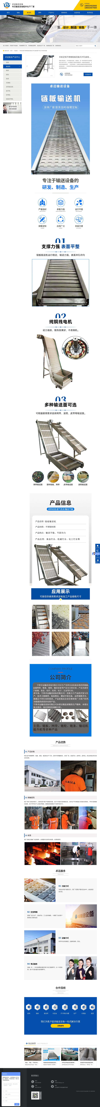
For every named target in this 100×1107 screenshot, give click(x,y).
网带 (39, 12)
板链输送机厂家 (50, 45)
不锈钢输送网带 (32, 45)
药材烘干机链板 (14, 45)
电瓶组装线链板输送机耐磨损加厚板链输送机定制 (57, 1062)
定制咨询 (60, 1026)
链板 (18, 12)
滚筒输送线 (9, 87)
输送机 (29, 12)
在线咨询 (88, 74)
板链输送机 (58, 45)
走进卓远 (77, 12)
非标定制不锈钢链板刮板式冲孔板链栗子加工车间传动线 (33, 50)
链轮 (7, 74)
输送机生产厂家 (41, 45)
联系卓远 (90, 12)
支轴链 (8, 82)
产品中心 (51, 12)
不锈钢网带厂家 (23, 45)
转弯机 (8, 95)
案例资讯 (64, 12)
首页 (8, 12)
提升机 (8, 91)
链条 (7, 78)
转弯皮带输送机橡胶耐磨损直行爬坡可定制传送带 (75, 1062)
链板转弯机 (9, 99)
